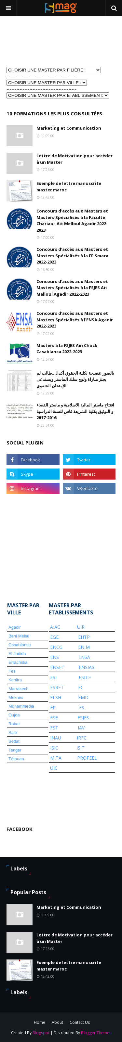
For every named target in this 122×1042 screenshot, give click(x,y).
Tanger (14, 750)
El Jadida (17, 653)
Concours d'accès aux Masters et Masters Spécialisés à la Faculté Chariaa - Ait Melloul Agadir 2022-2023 (72, 220)
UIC (54, 768)
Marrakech (18, 688)
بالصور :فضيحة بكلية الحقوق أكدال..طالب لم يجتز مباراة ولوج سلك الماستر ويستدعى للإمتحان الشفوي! (75, 379)
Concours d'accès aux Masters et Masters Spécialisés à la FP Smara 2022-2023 (72, 255)
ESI (53, 677)
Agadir (14, 627)
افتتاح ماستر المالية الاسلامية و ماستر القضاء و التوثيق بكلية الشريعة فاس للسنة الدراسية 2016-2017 (75, 411)
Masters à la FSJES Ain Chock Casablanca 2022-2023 (66, 348)
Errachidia (18, 662)
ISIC (54, 748)
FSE (54, 717)
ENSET (57, 667)
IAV (81, 728)
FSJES (83, 717)
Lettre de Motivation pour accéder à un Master (74, 159)
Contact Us (80, 1022)
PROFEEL (87, 758)
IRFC (82, 738)
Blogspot (41, 1033)
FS (81, 707)
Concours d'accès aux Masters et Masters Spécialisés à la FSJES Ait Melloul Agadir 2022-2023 (72, 287)
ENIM (84, 647)
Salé (12, 732)
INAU (55, 738)
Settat (14, 741)
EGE (54, 637)
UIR (81, 627)
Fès (12, 671)
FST (54, 728)
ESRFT (57, 687)
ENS (54, 657)
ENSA (84, 657)
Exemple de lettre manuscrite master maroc (68, 186)
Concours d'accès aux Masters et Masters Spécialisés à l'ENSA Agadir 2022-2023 (74, 319)
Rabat (14, 723)
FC (81, 687)
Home (39, 1022)
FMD (83, 697)
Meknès (15, 697)
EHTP (84, 637)
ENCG (56, 647)
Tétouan (16, 758)
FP (53, 707)
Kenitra (15, 679)
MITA (55, 758)
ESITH (85, 677)
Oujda (14, 715)
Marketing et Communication (68, 128)
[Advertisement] (39, 41)
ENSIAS (86, 667)
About (57, 1022)
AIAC (55, 627)
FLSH (55, 697)
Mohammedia (21, 706)
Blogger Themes (96, 1033)
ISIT (80, 748)
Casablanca (19, 644)
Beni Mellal (18, 636)
